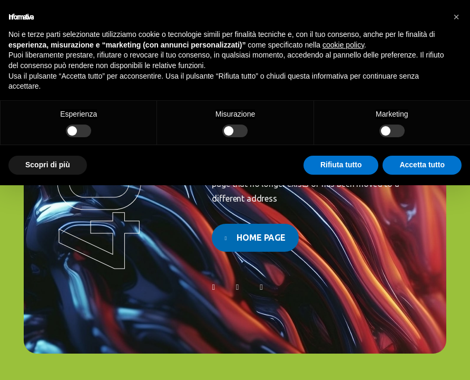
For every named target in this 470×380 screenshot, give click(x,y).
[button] (456, 16)
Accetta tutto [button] (422, 164)
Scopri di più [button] (47, 164)
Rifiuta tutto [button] (341, 164)
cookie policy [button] (343, 45)
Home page (261, 237)
